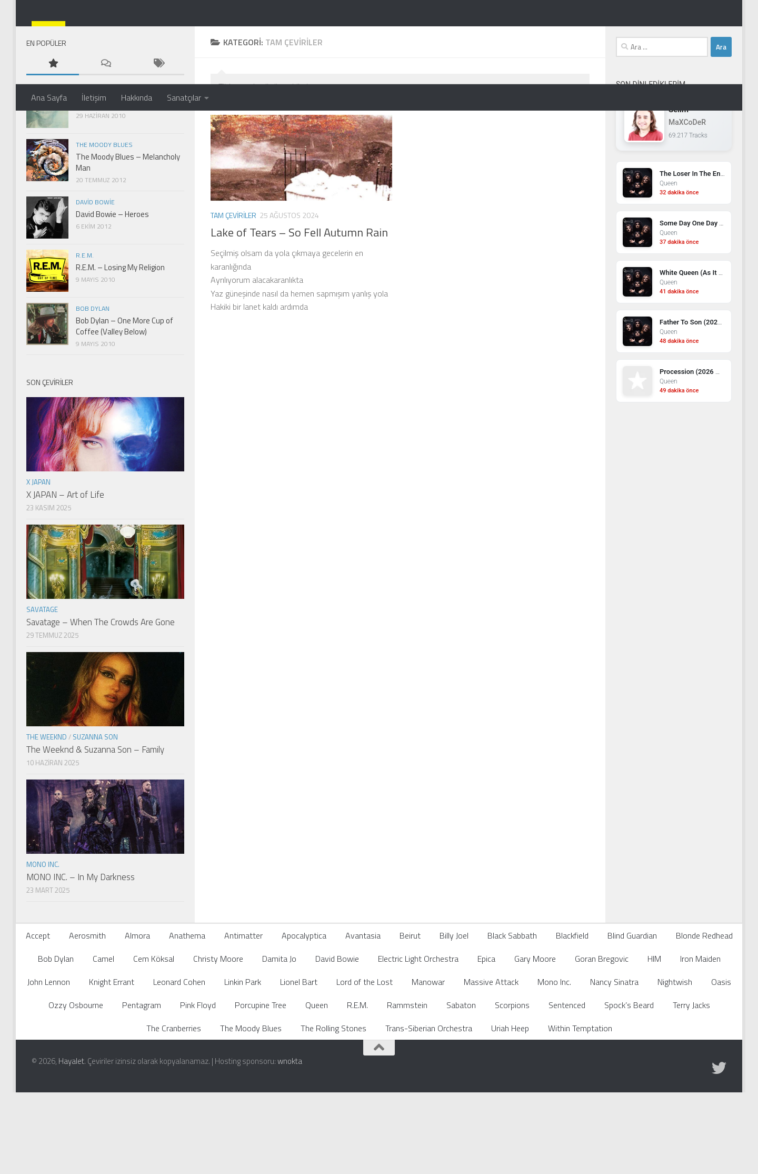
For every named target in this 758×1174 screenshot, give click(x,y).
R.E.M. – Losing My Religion (120, 352)
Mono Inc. (42, 948)
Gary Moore (535, 1043)
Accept (38, 1019)
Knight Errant (111, 1066)
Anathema (187, 1019)
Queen (316, 1089)
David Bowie (95, 286)
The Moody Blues (104, 229)
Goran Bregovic (602, 1043)
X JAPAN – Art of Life (65, 579)
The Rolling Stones (333, 1112)
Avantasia (363, 1019)
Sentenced (566, 1089)
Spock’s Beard (629, 1089)
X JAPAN (38, 566)
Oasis (721, 1066)
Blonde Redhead (704, 1019)
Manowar (428, 1066)
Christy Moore (218, 1043)
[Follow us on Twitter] (719, 1152)
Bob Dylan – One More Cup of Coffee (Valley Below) (124, 410)
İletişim (94, 97)
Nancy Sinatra (614, 1066)
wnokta (289, 1145)
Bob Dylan (92, 393)
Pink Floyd (198, 1089)
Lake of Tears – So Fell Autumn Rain (299, 316)
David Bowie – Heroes (112, 298)
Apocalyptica (304, 1019)
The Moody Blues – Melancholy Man (128, 246)
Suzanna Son (95, 821)
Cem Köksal (153, 1043)
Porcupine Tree (260, 1089)
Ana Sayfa (49, 97)
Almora (137, 1019)
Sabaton (461, 1089)
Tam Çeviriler (233, 299)
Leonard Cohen (179, 1066)
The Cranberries (173, 1112)
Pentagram (141, 1089)
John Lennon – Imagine (114, 188)
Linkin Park (242, 1066)
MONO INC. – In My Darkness (80, 961)
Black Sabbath (512, 1019)
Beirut (410, 1019)
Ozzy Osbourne (75, 1089)
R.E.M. (85, 339)
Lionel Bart (298, 1066)
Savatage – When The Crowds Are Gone (100, 706)
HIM (654, 1043)
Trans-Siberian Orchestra (428, 1112)
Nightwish (674, 1066)
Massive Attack (491, 1066)
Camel (103, 1043)
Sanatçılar (184, 97)
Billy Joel (454, 1019)
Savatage (42, 693)
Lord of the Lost (364, 1066)
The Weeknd (46, 821)
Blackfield (572, 1019)
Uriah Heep (510, 1112)
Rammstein (407, 1089)
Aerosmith (87, 1019)
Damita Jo (279, 1043)
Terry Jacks (691, 1089)
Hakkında (136, 97)
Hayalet (71, 1145)
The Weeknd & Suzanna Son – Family (95, 834)
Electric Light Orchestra (418, 1043)
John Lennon (96, 176)
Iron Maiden (700, 1043)
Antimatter (243, 1019)
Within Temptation (580, 1112)
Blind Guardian (632, 1019)
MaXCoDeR (687, 206)
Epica (486, 1043)
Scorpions (512, 1089)
